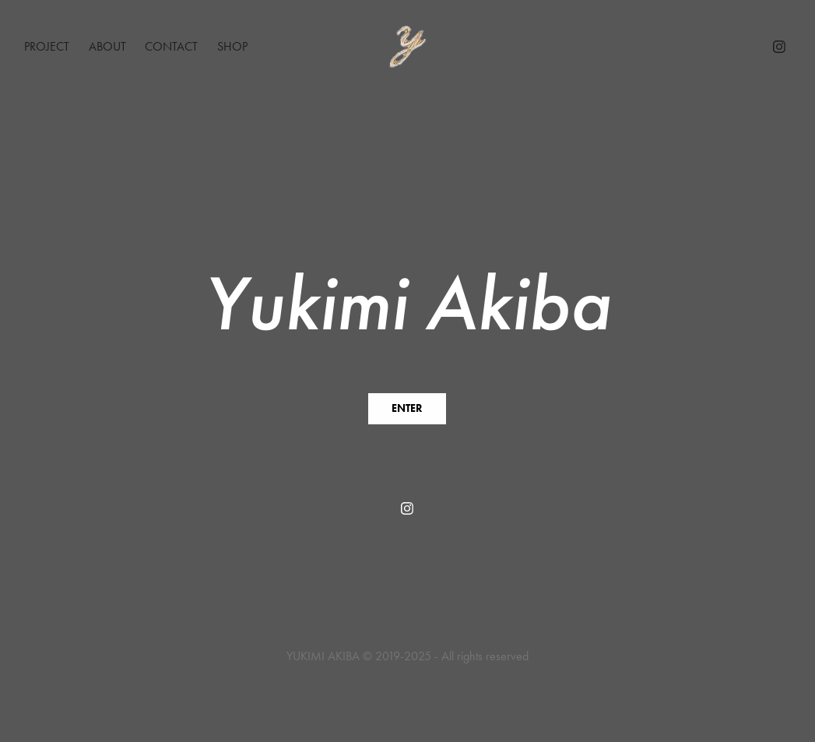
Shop (232, 46)
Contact (171, 46)
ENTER (407, 408)
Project (46, 46)
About (107, 46)
